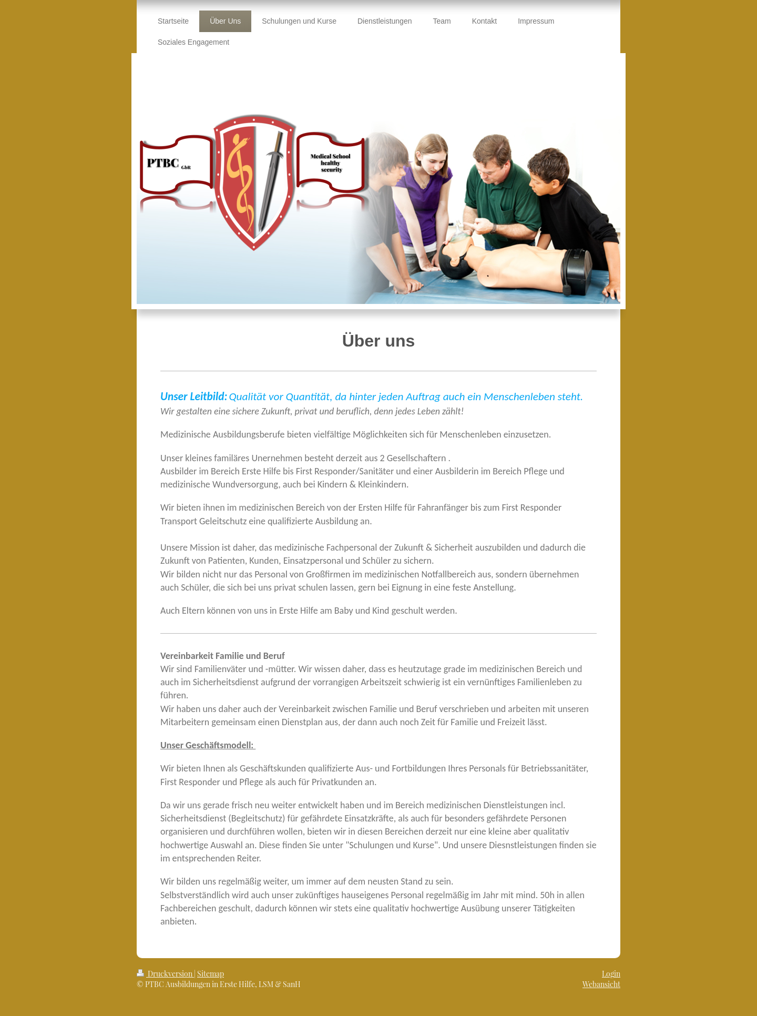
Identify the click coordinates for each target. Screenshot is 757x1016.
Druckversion (165, 974)
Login (611, 974)
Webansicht (601, 984)
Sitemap (210, 974)
